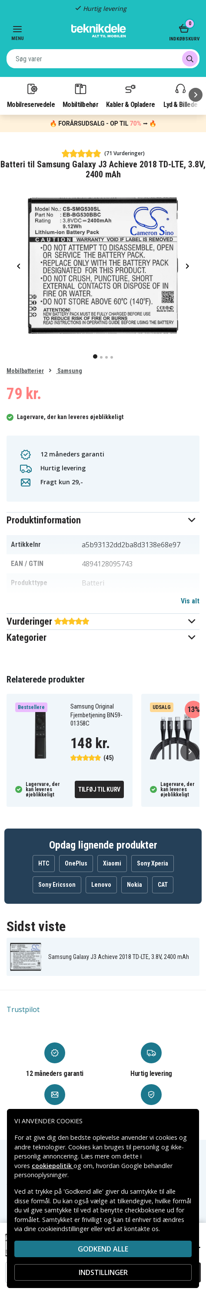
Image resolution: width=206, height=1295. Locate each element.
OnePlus (76, 863)
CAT (163, 884)
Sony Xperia (152, 863)
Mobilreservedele (31, 95)
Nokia (134, 884)
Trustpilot (23, 1009)
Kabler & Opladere (130, 95)
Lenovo (101, 884)
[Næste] (196, 95)
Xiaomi (112, 863)
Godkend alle (103, 1249)
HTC (43, 863)
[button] (103, 520)
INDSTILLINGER (103, 1272)
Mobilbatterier (25, 370)
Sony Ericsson (57, 884)
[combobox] (103, 58)
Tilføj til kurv (99, 789)
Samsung (69, 370)
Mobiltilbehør (80, 95)
